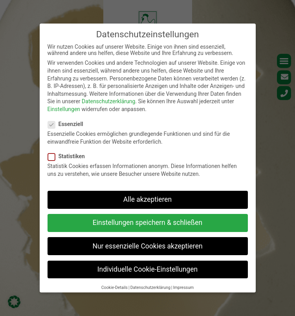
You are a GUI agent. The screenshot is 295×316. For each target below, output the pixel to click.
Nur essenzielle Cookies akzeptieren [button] (147, 246)
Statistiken (69, 156)
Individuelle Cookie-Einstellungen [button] (147, 269)
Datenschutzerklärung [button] (150, 287)
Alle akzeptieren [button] (147, 199)
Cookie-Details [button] (114, 287)
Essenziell (68, 124)
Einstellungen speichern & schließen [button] (147, 222)
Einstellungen (64, 109)
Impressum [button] (183, 287)
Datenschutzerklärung (108, 101)
